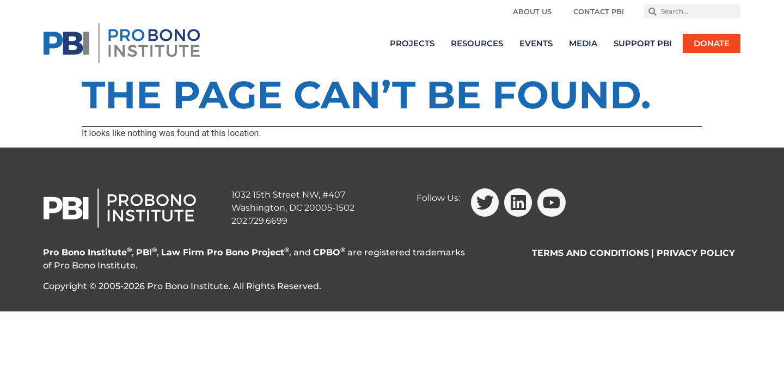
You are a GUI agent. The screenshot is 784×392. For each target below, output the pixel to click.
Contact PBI (598, 11)
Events (536, 43)
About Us (532, 11)
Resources (477, 43)
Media (583, 43)
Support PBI (643, 43)
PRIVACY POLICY (696, 253)
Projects (412, 43)
